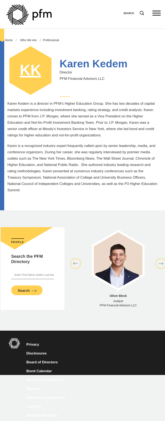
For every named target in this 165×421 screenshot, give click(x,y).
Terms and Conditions (45, 380)
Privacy (32, 344)
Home (9, 40)
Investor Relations (41, 415)
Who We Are (28, 40)
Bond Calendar (39, 371)
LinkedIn (33, 407)
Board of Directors (42, 362)
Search (141, 12)
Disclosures (36, 353)
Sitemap (33, 389)
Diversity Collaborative (45, 398)
